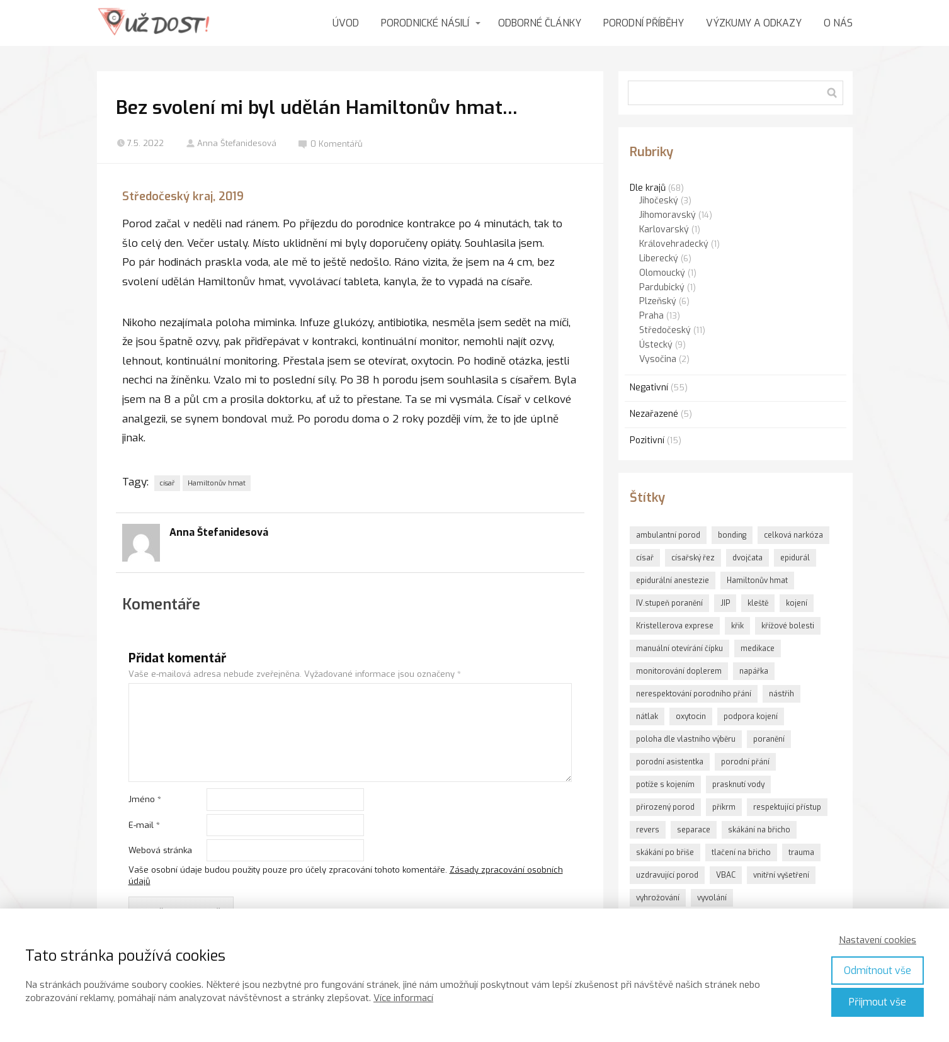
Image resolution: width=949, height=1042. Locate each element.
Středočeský (665, 330)
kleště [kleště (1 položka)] (757, 603)
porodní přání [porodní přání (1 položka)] (745, 762)
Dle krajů (648, 188)
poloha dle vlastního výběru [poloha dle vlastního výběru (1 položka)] (686, 739)
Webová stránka (160, 850)
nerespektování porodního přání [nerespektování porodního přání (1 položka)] (693, 694)
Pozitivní (647, 440)
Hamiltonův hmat (217, 483)
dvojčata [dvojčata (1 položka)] (747, 558)
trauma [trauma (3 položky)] (801, 852)
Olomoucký (662, 273)
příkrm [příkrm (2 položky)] (724, 807)
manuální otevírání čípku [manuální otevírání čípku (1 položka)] (679, 648)
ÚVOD (345, 23)
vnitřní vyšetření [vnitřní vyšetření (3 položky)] (781, 875)
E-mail (144, 825)
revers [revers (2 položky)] (647, 830)
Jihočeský (658, 201)
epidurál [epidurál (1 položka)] (795, 558)
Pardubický (662, 287)
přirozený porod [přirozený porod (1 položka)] (665, 807)
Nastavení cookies (877, 940)
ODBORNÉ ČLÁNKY (539, 23)
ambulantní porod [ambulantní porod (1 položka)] (668, 535)
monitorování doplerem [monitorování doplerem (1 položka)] (679, 671)
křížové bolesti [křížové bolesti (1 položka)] (787, 626)
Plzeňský (657, 301)
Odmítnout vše (877, 970)
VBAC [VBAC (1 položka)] (726, 875)
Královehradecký (673, 244)
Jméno (144, 799)
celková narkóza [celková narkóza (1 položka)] (793, 535)
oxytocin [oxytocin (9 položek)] (691, 716)
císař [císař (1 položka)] (645, 558)
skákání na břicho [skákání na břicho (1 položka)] (759, 830)
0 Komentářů (330, 144)
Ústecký (656, 345)
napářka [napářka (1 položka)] (753, 671)
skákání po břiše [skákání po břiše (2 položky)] (665, 852)
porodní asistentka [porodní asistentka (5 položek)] (669, 762)
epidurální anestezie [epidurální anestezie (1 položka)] (672, 580)
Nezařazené (654, 414)
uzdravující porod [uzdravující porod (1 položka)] (667, 875)
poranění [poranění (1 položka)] (769, 739)
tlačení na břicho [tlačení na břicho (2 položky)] (741, 852)
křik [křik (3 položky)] (737, 626)
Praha (651, 316)
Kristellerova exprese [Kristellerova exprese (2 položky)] (674, 626)
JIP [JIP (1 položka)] (725, 603)
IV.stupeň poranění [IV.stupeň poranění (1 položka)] (669, 603)
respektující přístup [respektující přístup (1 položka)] (787, 807)
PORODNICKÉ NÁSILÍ (425, 23)
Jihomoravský (667, 215)
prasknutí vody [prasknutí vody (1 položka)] (738, 784)
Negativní (649, 388)
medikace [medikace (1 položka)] (758, 648)
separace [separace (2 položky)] (693, 830)
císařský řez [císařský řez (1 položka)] (693, 558)
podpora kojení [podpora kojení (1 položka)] (751, 716)
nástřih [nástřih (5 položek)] (781, 694)
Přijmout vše (877, 1002)
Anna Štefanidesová (231, 143)
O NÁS (838, 23)
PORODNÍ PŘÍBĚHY (643, 23)
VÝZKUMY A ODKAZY (754, 23)
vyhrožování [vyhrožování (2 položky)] (657, 898)
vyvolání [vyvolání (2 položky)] (712, 898)
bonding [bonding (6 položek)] (732, 535)
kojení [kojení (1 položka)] (796, 603)
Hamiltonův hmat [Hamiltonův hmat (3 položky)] (757, 580)
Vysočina (657, 359)
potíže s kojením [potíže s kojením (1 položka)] (665, 784)
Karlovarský (664, 229)
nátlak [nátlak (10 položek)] (647, 716)
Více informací (403, 998)
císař (167, 483)
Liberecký (658, 258)
